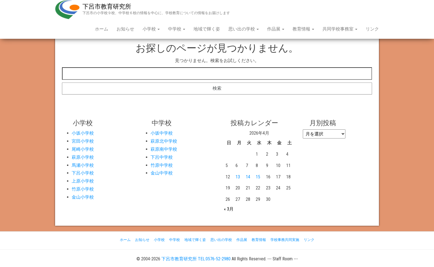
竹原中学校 (162, 165)
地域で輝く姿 (206, 29)
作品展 (275, 29)
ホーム (101, 29)
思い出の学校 (243, 29)
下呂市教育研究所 (106, 6)
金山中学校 (162, 173)
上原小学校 (83, 181)
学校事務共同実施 (284, 240)
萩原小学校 (83, 157)
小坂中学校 (162, 133)
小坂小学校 (83, 133)
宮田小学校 (83, 141)
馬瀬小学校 (83, 165)
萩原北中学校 (164, 141)
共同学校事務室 (339, 29)
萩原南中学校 (164, 149)
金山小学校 (83, 197)
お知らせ (125, 29)
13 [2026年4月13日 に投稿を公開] (238, 176)
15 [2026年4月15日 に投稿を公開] (258, 176)
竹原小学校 (83, 189)
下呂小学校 (83, 173)
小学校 (151, 29)
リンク (372, 29)
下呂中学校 (162, 157)
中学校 (176, 29)
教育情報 (303, 29)
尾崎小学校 (83, 149)
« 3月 (229, 209)
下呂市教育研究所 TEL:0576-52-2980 (196, 258)
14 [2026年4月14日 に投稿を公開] (248, 176)
